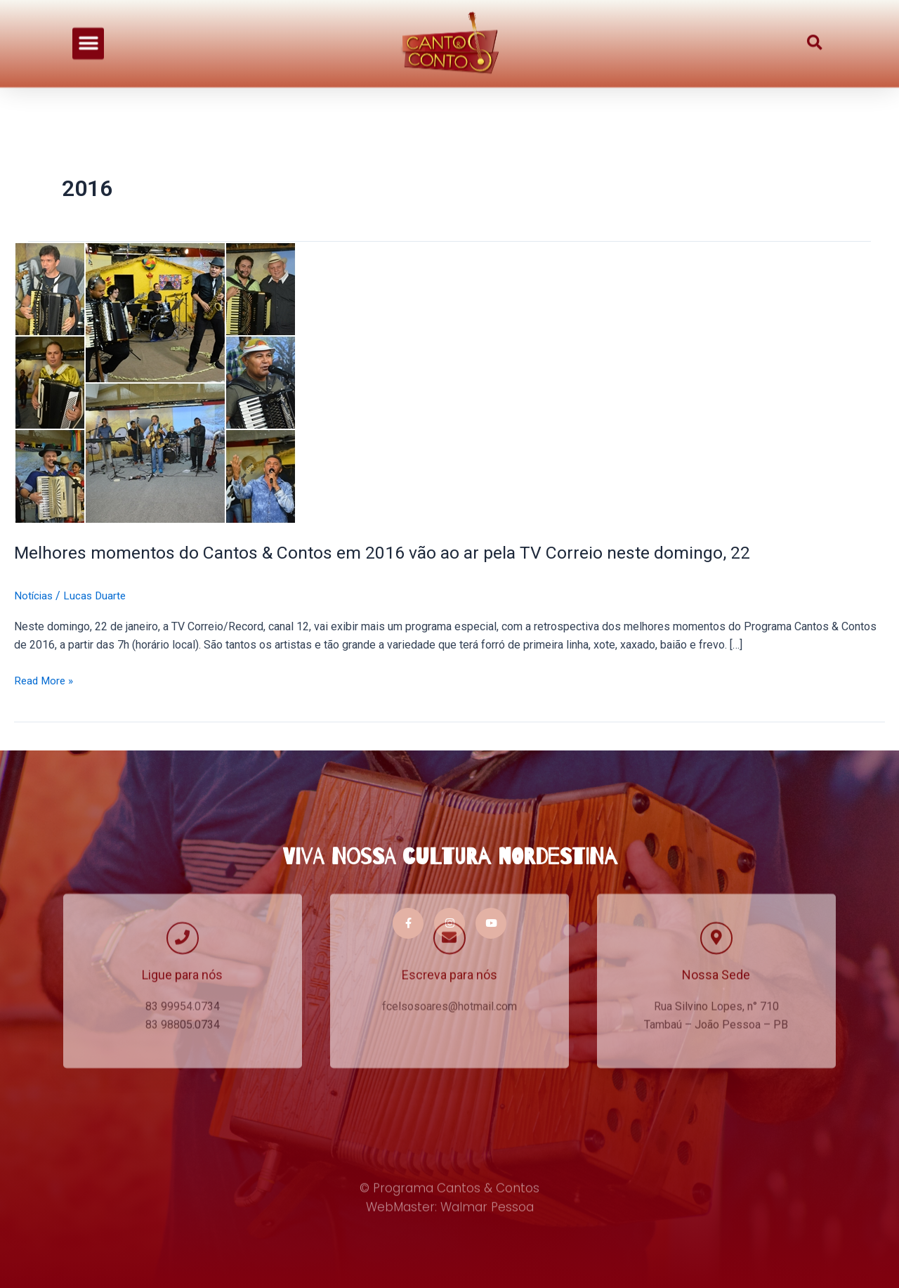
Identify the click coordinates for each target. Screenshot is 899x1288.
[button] (88, 31)
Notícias (34, 595)
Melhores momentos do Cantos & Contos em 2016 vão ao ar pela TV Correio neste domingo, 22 (399, 552)
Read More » (45, 679)
